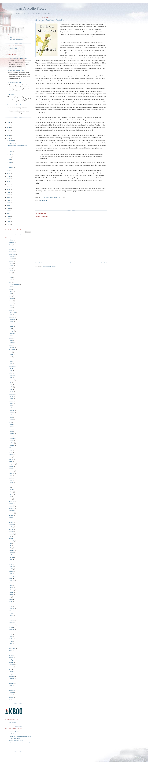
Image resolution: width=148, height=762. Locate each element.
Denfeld (11, 354)
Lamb (10, 478)
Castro (11, 310)
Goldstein (11, 408)
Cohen (11, 324)
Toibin (11, 650)
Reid (10, 564)
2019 (8, 135)
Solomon (11, 620)
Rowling (11, 576)
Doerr (10, 361)
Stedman (11, 629)
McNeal (11, 515)
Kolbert (11, 468)
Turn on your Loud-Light (16, 740)
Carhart (11, 307)
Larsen (11, 482)
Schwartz (11, 590)
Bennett (11, 275)
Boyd (10, 293)
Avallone (11, 249)
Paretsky (11, 550)
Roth (10, 573)
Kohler (11, 466)
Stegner (11, 632)
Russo (10, 578)
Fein (10, 382)
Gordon (11, 415)
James (10, 450)
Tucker (11, 662)
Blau (10, 286)
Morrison (11, 524)
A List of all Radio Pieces (16, 39)
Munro (11, 531)
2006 (8, 200)
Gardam (11, 398)
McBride (11, 508)
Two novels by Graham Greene (16, 105)
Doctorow (11, 359)
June (10, 157)
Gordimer (11, 412)
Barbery (11, 261)
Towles (11, 655)
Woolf (10, 695)
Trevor (11, 657)
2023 (8, 125)
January (11, 167)
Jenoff (10, 452)
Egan (10, 370)
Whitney (11, 678)
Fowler (11, 387)
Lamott (11, 480)
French (11, 391)
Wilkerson (12, 681)
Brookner (11, 298)
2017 (8, 171)
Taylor (11, 646)
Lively (11, 494)
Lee (10, 487)
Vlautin (11, 667)
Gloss (10, 405)
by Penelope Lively (16, 70)
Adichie (11, 240)
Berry (10, 282)
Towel (10, 653)
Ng (10, 536)
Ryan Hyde (12, 580)
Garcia (11, 396)
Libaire (11, 492)
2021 (8, 130)
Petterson (11, 557)
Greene (11, 419)
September (12, 149)
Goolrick (11, 410)
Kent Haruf (11, 94)
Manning (11, 501)
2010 (8, 189)
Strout (10, 643)
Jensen (11, 454)
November (12, 143)
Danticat (11, 342)
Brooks (11, 300)
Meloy (11, 517)
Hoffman (11, 443)
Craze (10, 335)
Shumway (11, 608)
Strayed (11, 641)
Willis (10, 685)
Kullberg (11, 473)
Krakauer (11, 471)
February (11, 165)
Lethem (11, 489)
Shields (11, 606)
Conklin (11, 326)
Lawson (11, 485)
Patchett (11, 555)
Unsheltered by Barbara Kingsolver (17, 145)
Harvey (11, 431)
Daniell (11, 340)
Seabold (11, 592)
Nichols (11, 538)
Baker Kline (12, 254)
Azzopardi (12, 251)
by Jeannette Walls (17, 58)
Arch (10, 244)
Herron (11, 440)
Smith (10, 618)
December (11, 140)
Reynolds (11, 566)
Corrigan (11, 331)
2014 (8, 179)
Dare (10, 345)
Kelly (10, 457)
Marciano (11, 503)
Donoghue (12, 366)
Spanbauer (12, 625)
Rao (10, 562)
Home (71, 263)
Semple (11, 599)
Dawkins (11, 347)
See (10, 597)
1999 (8, 219)
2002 (8, 211)
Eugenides (12, 375)
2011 (8, 187)
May (10, 159)
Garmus (11, 401)
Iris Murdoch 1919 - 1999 (14, 82)
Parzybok (11, 552)
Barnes (11, 265)
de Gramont (12, 349)
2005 (8, 203)
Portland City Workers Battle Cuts (18, 734)
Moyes (11, 529)
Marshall (11, 506)
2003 (8, 208)
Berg (10, 277)
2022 (8, 127)
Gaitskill (11, 394)
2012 (8, 184)
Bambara (11, 258)
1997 (8, 224)
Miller (10, 520)
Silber (10, 611)
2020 (8, 133)
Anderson (11, 242)
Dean (10, 352)
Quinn (10, 559)
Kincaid (11, 459)
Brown (11, 303)
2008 (8, 195)
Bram (10, 296)
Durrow (11, 368)
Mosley (11, 527)
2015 (8, 176)
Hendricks (11, 438)
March (10, 162)
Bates (10, 268)
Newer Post (38, 263)
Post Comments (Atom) (49, 266)
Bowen (11, 291)
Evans (10, 377)
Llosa (10, 496)
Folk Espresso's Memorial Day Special (19, 743)
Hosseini (11, 445)
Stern (10, 636)
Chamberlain (12, 312)
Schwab (11, 587)
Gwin (10, 422)
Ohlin (10, 543)
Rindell (11, 569)
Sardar (11, 583)
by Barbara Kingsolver (51, 20)
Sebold (11, 594)
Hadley (11, 424)
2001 (8, 213)
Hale (10, 426)
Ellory (10, 373)
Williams (11, 683)
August (11, 151)
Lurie (10, 499)
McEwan (11, 513)
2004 (8, 205)
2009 (8, 192)
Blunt (10, 289)
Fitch (10, 384)
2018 (8, 138)
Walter (11, 671)
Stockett (11, 639)
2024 (8, 122)
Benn (10, 272)
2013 (8, 181)
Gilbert (11, 403)
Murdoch (11, 534)
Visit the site (12, 722)
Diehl (10, 356)
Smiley (11, 615)
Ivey (10, 447)
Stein (10, 634)
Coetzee (11, 321)
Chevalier (11, 317)
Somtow (11, 622)
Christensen (12, 319)
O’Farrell (11, 541)
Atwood (11, 247)
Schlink (11, 585)
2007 (8, 197)
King (10, 461)
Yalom (11, 699)
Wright (11, 697)
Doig (10, 363)
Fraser (10, 389)
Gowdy (11, 417)
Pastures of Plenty (14, 731)
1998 (8, 221)
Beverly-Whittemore (14, 284)
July (10, 154)
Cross (10, 338)
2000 (8, 216)
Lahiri (10, 475)
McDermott (12, 510)
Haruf (10, 429)
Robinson (11, 571)
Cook (10, 328)
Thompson (12, 648)
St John (11, 627)
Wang (10, 674)
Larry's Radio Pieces (31, 8)
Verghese (11, 664)
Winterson (12, 690)
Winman (11, 688)
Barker (11, 263)
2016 (8, 173)
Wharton (11, 676)
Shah (10, 601)
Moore (11, 522)
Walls (10, 669)
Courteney (12, 333)
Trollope (11, 660)
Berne (10, 279)
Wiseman (11, 692)
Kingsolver (43, 200)
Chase (10, 314)
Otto (10, 545)
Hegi (10, 436)
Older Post (104, 263)
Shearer (11, 604)
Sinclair (11, 613)
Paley (10, 548)
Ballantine (11, 256)
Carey (10, 305)
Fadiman (11, 380)
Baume (11, 270)
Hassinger (11, 433)
